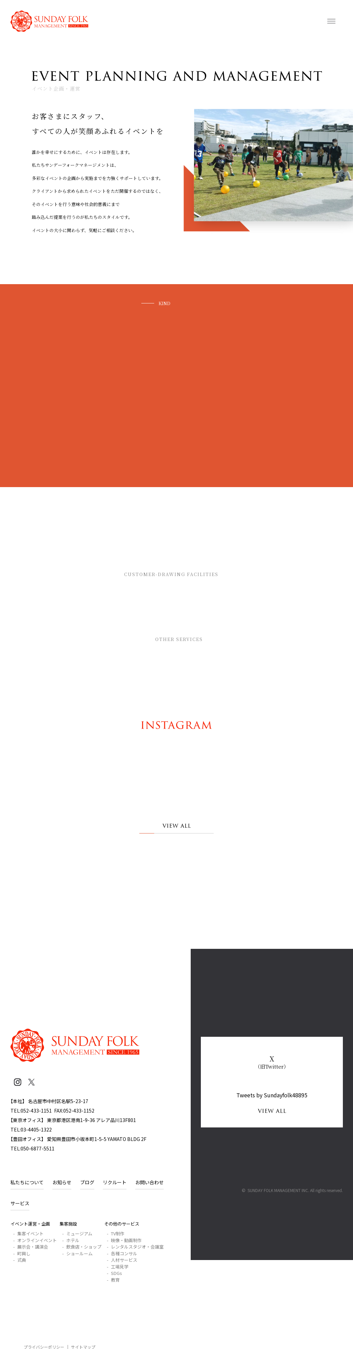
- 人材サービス (122, 1260)
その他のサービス (193, 640)
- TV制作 (115, 1233)
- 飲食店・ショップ (81, 1246)
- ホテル (70, 1240)
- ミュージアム (77, 1233)
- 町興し (21, 1253)
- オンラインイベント (35, 1240)
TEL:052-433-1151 (31, 1110)
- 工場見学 (117, 1266)
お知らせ (61, 1182)
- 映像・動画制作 (124, 1240)
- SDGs (114, 1273)
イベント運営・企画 (30, 1223)
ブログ (87, 1182)
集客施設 (193, 575)
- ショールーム (77, 1253)
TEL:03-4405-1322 (31, 1129)
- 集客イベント (28, 1233)
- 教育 (113, 1280)
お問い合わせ (149, 1182)
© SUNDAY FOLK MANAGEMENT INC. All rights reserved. (292, 1190)
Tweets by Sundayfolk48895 (271, 1095)
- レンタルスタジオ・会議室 (135, 1246)
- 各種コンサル (122, 1253)
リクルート (114, 1182)
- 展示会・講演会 (30, 1246)
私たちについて (27, 1182)
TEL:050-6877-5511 (32, 1148)
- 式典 (19, 1260)
